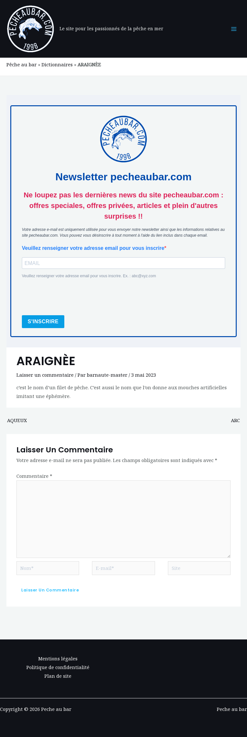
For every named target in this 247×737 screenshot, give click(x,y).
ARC (235, 420)
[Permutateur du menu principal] (234, 29)
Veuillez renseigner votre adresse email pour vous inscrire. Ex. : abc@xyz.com (89, 276)
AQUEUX (17, 420)
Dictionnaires (57, 64)
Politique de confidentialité (57, 667)
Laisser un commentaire (45, 375)
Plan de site (57, 676)
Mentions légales (58, 658)
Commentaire (34, 476)
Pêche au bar (21, 64)
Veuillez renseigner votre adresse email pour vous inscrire (93, 248)
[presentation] (71, 297)
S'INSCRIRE (43, 321)
